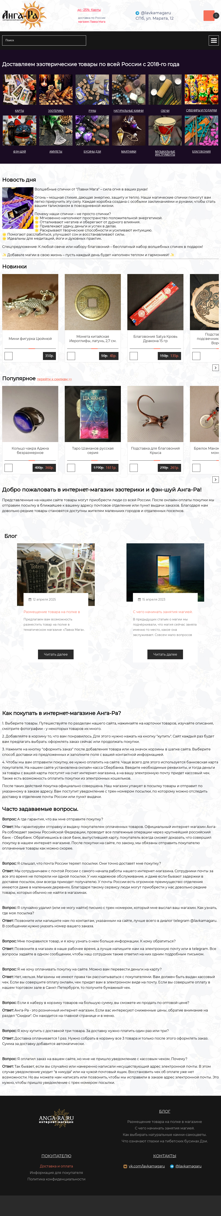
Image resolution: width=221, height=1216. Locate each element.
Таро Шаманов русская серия (93, 450)
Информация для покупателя (56, 1173)
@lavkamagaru (188, 1166)
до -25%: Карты (89, 10)
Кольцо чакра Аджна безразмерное (30, 450)
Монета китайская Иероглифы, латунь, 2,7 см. (92, 339)
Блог (164, 1111)
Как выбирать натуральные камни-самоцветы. (165, 1135)
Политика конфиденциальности (56, 1179)
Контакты (164, 1156)
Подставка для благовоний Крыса (155, 450)
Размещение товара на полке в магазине (164, 1122)
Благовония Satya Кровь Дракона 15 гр (155, 339)
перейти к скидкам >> (54, 379)
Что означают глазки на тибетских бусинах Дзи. (165, 1141)
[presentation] (215, 368)
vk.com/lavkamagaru (147, 1166)
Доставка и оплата (56, 1166)
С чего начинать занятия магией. (164, 1128)
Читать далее (56, 654)
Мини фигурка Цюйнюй (30, 339)
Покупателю (56, 1156)
